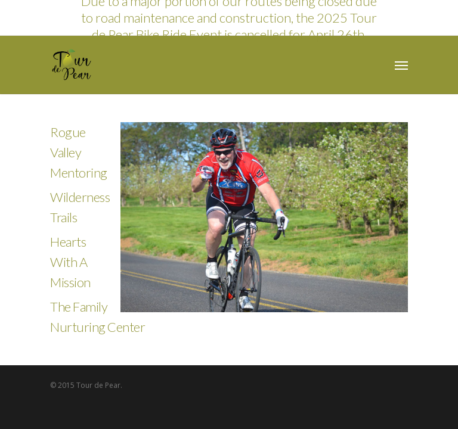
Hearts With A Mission (70, 262)
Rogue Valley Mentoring (78, 152)
